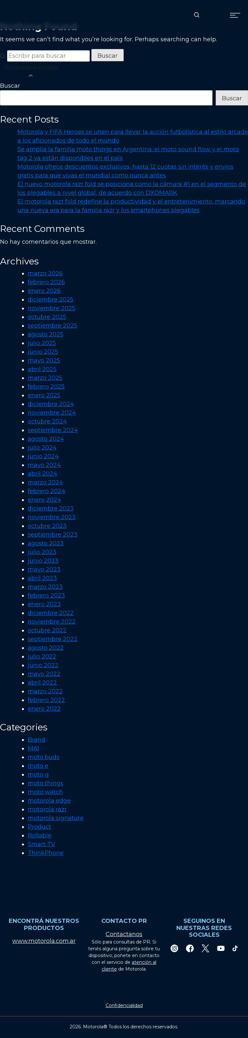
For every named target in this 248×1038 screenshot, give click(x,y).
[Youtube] (221, 948)
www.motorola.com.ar (44, 940)
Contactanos (124, 934)
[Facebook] (190, 948)
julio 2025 (42, 343)
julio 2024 (42, 447)
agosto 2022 (46, 647)
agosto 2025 (45, 334)
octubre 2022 (47, 630)
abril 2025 (42, 369)
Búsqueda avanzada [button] (30, 71)
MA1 (33, 748)
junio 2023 (43, 560)
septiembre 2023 (53, 534)
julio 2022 (42, 656)
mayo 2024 (44, 465)
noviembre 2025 (51, 308)
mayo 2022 (44, 673)
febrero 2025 (46, 386)
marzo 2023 (45, 586)
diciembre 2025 (50, 299)
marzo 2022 (45, 691)
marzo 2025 (45, 377)
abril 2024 (42, 473)
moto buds (43, 757)
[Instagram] (174, 948)
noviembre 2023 (52, 517)
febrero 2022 (46, 700)
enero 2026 (44, 290)
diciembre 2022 (51, 613)
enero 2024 (44, 499)
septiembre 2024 (53, 430)
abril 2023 (42, 578)
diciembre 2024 (51, 404)
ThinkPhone (46, 852)
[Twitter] (205, 948)
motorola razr (47, 809)
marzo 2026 (45, 273)
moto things (45, 783)
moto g (38, 774)
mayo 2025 (44, 360)
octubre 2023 (47, 525)
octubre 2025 (47, 317)
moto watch (45, 792)
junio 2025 (43, 351)
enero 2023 (44, 604)
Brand (36, 739)
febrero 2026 (46, 282)
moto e (38, 765)
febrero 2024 (46, 491)
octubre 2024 (47, 421)
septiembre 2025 (52, 325)
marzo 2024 (45, 482)
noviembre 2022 (52, 621)
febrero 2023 (46, 595)
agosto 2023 (46, 543)
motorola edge (49, 800)
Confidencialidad (124, 1005)
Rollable (39, 835)
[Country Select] (216, 15)
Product (39, 826)
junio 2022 (43, 665)
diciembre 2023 (51, 508)
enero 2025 (44, 395)
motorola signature (56, 818)
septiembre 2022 (53, 639)
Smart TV (41, 844)
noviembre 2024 (52, 412)
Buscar (10, 85)
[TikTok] (235, 948)
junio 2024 (43, 456)
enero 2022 (44, 708)
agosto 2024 (46, 438)
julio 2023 (42, 552)
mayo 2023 (44, 569)
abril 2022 (42, 682)
